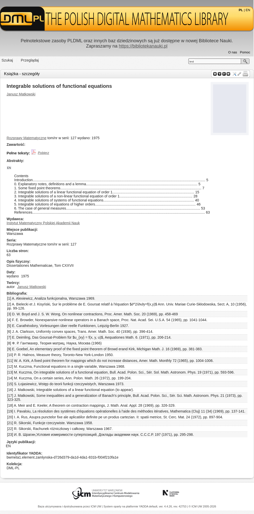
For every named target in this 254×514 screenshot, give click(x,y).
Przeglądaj (30, 60)
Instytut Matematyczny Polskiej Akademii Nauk (43, 223)
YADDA (144, 506)
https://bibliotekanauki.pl (143, 46)
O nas (232, 52)
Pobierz (43, 153)
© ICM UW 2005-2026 (202, 506)
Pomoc (245, 52)
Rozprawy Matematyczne (26, 138)
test (191, 61)
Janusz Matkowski (21, 94)
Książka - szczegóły (22, 74)
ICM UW (96, 506)
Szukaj (7, 60)
